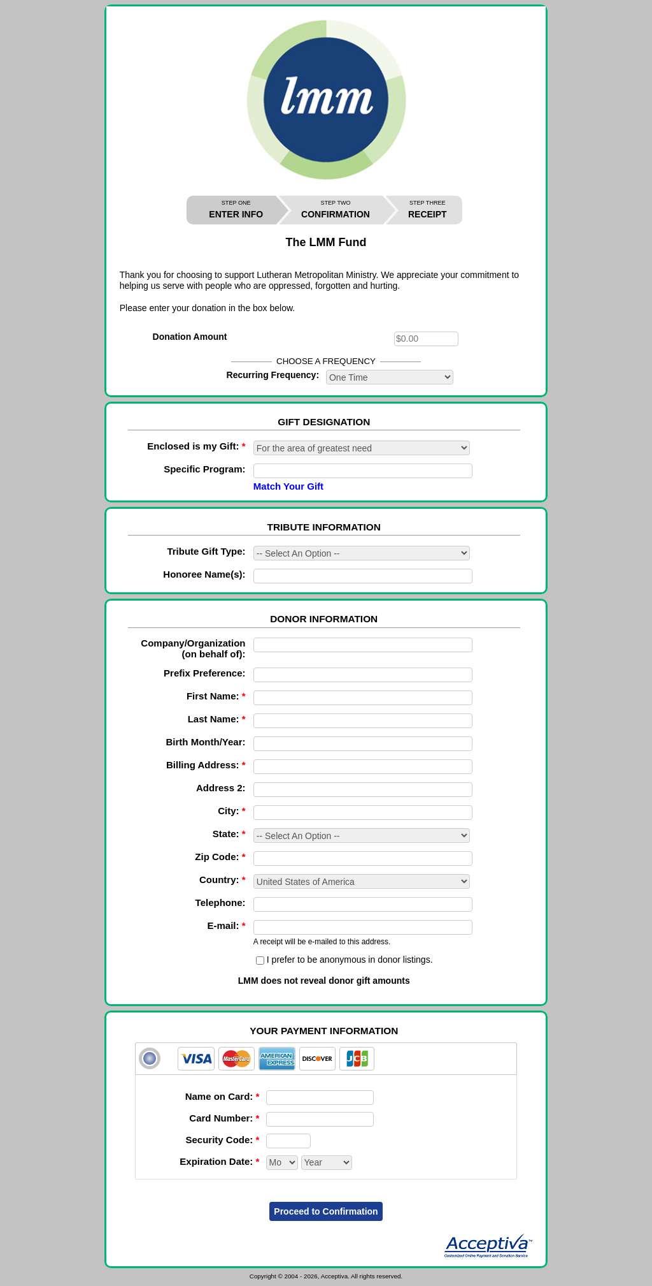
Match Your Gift (288, 486)
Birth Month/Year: (205, 741)
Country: (222, 879)
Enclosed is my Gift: (196, 446)
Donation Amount (190, 337)
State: (229, 833)
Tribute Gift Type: (206, 551)
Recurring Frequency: (273, 375)
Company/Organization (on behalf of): (193, 648)
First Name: (216, 695)
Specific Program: (204, 469)
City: (231, 810)
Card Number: (224, 1118)
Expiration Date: (219, 1161)
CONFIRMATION (335, 209)
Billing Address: (205, 764)
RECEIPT (427, 209)
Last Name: (217, 718)
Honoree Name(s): (204, 574)
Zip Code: (220, 856)
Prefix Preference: (204, 673)
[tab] (326, 1058)
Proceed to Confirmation (326, 1211)
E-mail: (226, 925)
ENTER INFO (236, 209)
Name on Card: (222, 1096)
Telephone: (220, 902)
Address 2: (221, 787)
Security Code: (222, 1139)
